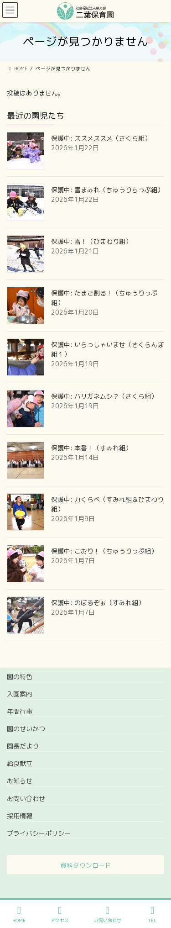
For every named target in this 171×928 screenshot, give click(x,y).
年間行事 (19, 711)
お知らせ (19, 780)
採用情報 (19, 816)
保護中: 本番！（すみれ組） (91, 447)
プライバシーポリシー (39, 833)
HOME (19, 914)
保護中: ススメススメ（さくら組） (101, 138)
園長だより (23, 746)
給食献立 (19, 763)
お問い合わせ (26, 798)
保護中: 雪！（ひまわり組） (91, 241)
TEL (152, 914)
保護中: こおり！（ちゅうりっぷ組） (104, 551)
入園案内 (19, 694)
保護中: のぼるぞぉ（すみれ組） (98, 602)
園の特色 (19, 676)
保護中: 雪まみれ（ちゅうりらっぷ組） (107, 189)
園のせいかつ (26, 728)
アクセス (60, 914)
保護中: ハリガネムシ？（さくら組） (104, 396)
